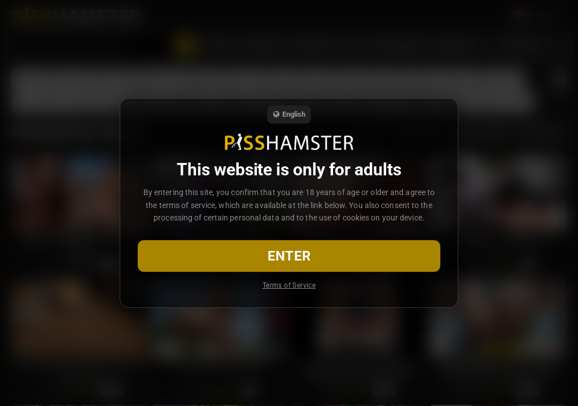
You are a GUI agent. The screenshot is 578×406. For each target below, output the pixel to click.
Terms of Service (289, 285)
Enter (289, 256)
